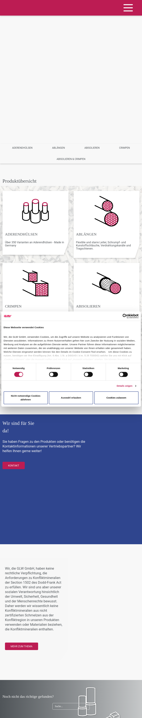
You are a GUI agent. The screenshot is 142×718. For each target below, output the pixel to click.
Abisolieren (92, 147)
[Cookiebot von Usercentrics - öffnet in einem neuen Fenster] (124, 316)
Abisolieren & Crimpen (71, 159)
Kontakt (13, 465)
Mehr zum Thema (22, 646)
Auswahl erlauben (71, 397)
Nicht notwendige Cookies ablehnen (25, 397)
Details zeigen (124, 386)
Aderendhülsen (22, 147)
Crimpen (124, 147)
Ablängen (58, 147)
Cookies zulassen (116, 397)
